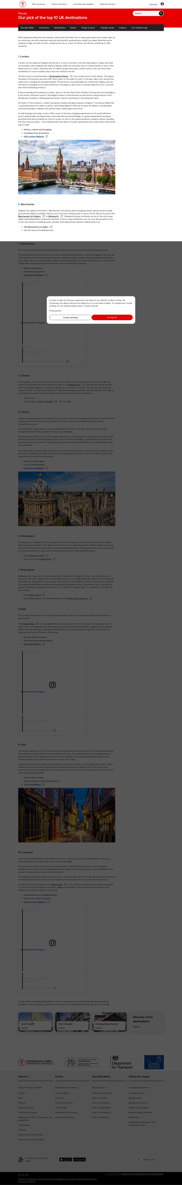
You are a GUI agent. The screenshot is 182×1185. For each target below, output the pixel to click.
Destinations (59, 28)
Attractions (44, 28)
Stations (122, 28)
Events (73, 28)
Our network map (139, 28)
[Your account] (162, 4)
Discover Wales (27, 28)
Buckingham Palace (59, 76)
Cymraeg (153, 4)
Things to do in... (88, 28)
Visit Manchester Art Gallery (36, 227)
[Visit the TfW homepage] (22, 5)
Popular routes (107, 28)
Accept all (112, 317)
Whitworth (53, 216)
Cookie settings (69, 317)
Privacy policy (55, 310)
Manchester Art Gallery (29, 216)
